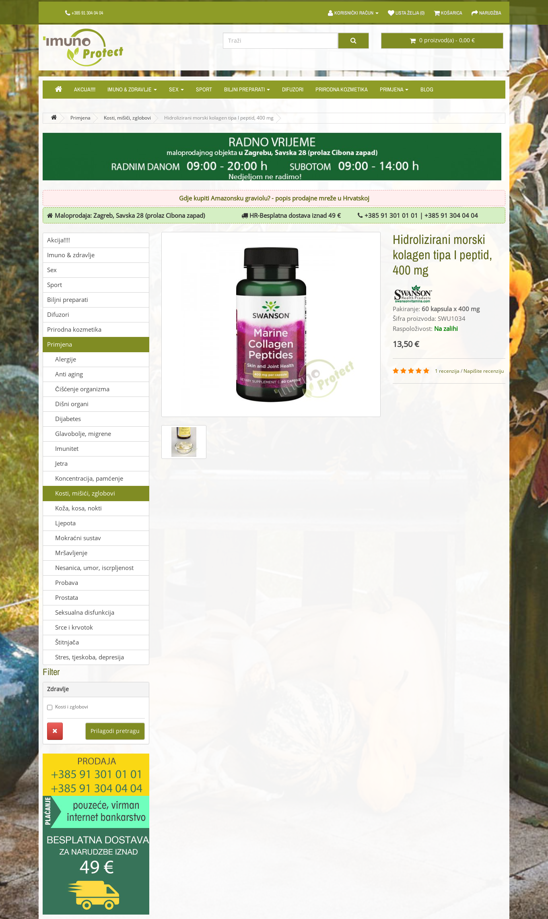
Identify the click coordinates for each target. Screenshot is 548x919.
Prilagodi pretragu (115, 731)
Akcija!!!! (84, 89)
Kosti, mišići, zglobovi (127, 118)
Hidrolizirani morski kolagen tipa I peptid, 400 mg (219, 118)
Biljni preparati (247, 89)
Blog (426, 89)
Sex (176, 89)
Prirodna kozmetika (341, 89)
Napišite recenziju (484, 371)
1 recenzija (447, 371)
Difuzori (292, 89)
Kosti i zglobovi (67, 707)
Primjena (394, 89)
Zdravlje (58, 689)
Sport (204, 89)
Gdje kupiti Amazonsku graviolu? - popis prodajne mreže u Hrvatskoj (274, 198)
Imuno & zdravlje (132, 89)
